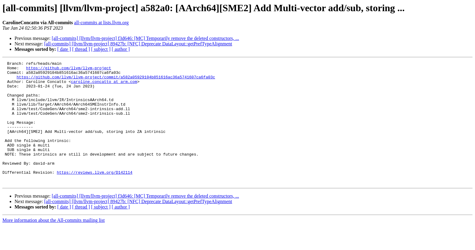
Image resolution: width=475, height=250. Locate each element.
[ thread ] (81, 49)
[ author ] (121, 49)
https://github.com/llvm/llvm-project (68, 69)
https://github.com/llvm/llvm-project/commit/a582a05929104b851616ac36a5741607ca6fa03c (116, 80)
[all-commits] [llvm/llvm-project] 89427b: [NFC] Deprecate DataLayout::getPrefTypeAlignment (138, 43)
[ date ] (64, 49)
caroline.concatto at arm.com (104, 86)
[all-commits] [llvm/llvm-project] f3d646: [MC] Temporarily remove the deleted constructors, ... (145, 38)
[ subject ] (101, 49)
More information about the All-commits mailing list (53, 244)
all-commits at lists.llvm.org (101, 22)
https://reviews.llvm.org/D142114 (94, 195)
